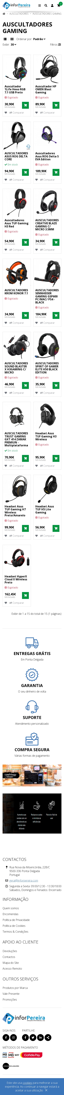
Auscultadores (19, 13)
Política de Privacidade (16, 920)
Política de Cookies (14, 926)
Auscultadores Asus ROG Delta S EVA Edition (47, 156)
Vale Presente (11, 994)
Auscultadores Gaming (47, 13)
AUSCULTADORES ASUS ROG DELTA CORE (16, 156)
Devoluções (10, 951)
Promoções (10, 999)
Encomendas (10, 914)
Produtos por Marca (15, 988)
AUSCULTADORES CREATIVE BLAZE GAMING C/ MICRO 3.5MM (47, 224)
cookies (27, 1083)
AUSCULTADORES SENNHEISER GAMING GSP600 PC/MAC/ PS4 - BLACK (47, 296)
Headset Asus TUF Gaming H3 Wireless (45, 436)
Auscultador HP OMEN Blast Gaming (45, 89)
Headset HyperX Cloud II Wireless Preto (16, 579)
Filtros (55, 44)
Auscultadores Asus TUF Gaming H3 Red (17, 223)
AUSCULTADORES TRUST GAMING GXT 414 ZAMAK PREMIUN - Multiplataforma (16, 439)
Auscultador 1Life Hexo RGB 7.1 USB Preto (15, 89)
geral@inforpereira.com (23, 880)
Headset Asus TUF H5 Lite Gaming (44, 509)
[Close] (46, 1091)
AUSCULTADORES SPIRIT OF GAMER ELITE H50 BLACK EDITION (47, 367)
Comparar (17, 112)
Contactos (9, 957)
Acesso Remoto (12, 968)
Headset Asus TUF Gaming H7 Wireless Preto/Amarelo (15, 510)
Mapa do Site (11, 963)
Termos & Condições (15, 931)
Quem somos (11, 908)
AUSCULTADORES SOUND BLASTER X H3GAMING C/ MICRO (16, 367)
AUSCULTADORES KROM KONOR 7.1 (16, 291)
